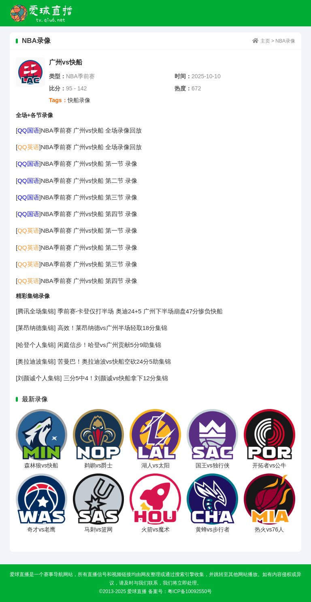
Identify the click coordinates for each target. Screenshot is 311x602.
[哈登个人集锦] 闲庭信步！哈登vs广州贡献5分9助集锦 (88, 344)
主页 (265, 41)
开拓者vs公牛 (269, 465)
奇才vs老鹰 (41, 529)
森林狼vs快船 (41, 465)
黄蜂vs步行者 (213, 529)
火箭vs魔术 (155, 529)
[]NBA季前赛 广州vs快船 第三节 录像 (76, 197)
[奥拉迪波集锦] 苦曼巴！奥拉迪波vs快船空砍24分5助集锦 (93, 361)
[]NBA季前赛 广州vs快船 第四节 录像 (76, 213)
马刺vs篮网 (98, 529)
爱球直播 (42, 13)
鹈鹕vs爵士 (98, 465)
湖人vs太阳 (155, 465)
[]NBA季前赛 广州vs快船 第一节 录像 (76, 163)
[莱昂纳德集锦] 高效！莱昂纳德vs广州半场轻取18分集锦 (91, 327)
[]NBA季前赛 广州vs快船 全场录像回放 (79, 130)
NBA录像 (285, 41)
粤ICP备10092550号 (190, 591)
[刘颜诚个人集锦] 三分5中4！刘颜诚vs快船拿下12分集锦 (92, 378)
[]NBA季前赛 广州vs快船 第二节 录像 (76, 180)
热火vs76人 (269, 529)
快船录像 (79, 100)
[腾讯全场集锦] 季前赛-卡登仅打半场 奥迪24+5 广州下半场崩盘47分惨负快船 (119, 311)
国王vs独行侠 (213, 465)
